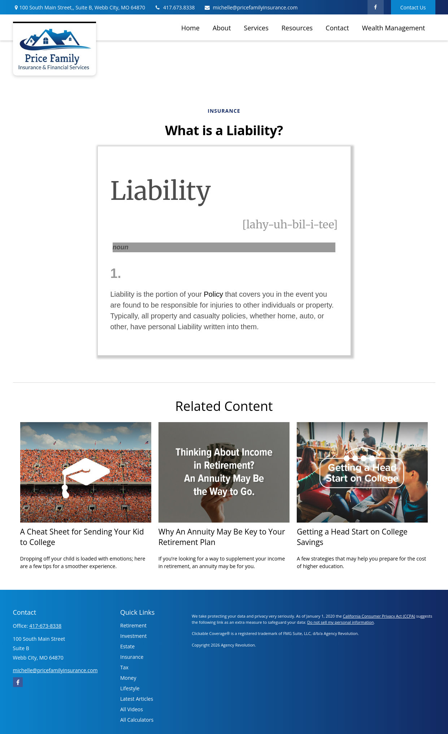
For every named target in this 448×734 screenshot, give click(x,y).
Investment (133, 635)
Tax (124, 667)
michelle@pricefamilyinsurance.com (251, 7)
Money (128, 677)
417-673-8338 (45, 625)
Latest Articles (136, 698)
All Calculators (136, 719)
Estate (127, 646)
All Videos (131, 709)
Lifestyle (129, 688)
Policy (213, 294)
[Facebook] (375, 7)
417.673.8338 (174, 7)
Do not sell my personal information (340, 622)
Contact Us (413, 7)
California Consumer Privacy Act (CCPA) (379, 616)
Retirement (133, 625)
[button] (190, 27)
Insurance (131, 656)
